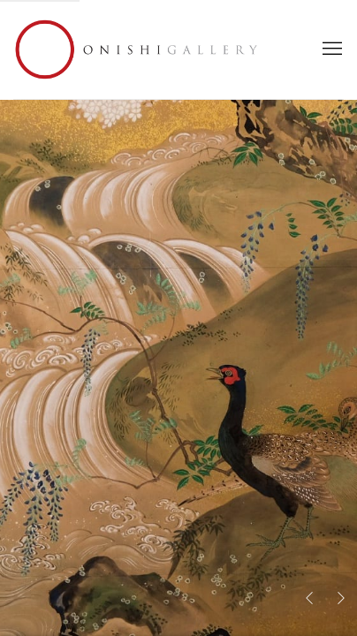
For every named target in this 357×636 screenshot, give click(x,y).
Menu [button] (330, 49)
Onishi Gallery (137, 49)
